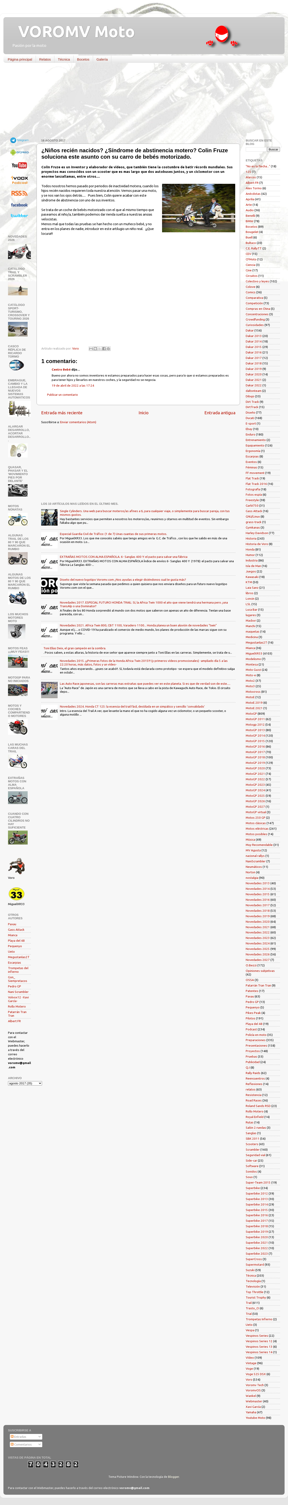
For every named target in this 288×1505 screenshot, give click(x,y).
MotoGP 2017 (255, 752)
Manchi (250, 626)
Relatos (45, 59)
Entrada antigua (219, 412)
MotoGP (251, 713)
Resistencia (253, 1095)
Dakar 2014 (254, 341)
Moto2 (250, 680)
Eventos (251, 462)
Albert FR (14, 1021)
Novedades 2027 (258, 960)
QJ (248, 1067)
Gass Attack (16, 929)
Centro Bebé (61, 369)
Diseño (250, 412)
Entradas (18, 1436)
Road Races (254, 1100)
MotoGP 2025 (255, 795)
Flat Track (252, 478)
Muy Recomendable (259, 845)
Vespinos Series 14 (259, 1352)
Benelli (250, 215)
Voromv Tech (255, 1385)
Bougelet (252, 232)
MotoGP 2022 (255, 779)
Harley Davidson (257, 533)
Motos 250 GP (255, 817)
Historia (251, 538)
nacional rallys (255, 856)
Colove (250, 287)
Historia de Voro (257, 544)
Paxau (12, 924)
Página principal (20, 59)
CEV (248, 254)
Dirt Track (252, 402)
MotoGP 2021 (255, 773)
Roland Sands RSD (258, 1106)
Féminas (251, 467)
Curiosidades (255, 325)
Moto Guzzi (253, 669)
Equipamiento (255, 445)
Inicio (144, 412)
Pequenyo (15, 946)
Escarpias (14, 962)
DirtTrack (252, 407)
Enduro (250, 434)
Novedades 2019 (258, 916)
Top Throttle (254, 1292)
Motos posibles (256, 834)
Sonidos (251, 1171)
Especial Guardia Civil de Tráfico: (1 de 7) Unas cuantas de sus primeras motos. (113, 534)
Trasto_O (252, 1308)
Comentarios (21, 1444)
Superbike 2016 (257, 1215)
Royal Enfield (255, 1117)
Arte (249, 204)
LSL (248, 604)
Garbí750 (252, 505)
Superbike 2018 (257, 1226)
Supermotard (255, 1264)
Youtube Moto (255, 1417)
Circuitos (252, 276)
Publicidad (253, 1062)
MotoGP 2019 (255, 763)
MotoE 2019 (254, 702)
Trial (249, 1313)
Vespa (250, 1330)
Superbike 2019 (257, 1231)
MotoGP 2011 (255, 719)
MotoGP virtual (256, 812)
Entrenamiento (256, 440)
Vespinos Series (257, 1335)
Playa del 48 (16, 940)
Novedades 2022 (258, 932)
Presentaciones (256, 1045)
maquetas (252, 631)
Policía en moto (256, 1035)
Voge (249, 1368)
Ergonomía (253, 451)
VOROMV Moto (72, 31)
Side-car (251, 1160)
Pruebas (251, 1056)
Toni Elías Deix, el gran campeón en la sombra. (74, 648)
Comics (251, 292)
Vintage (251, 1363)
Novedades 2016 (258, 899)
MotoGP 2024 (255, 790)
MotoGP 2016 (255, 746)
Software (252, 1166)
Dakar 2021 (254, 380)
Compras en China (258, 308)
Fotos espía (254, 494)
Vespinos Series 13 (259, 1346)
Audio (250, 210)
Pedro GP (14, 986)
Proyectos (253, 1051)
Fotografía (253, 489)
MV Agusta (253, 850)
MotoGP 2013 (255, 730)
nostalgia (252, 877)
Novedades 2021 (258, 927)
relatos (251, 1089)
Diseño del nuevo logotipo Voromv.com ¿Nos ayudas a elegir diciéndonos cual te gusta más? (123, 579)
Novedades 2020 (258, 921)
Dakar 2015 (254, 347)
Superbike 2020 (257, 1237)
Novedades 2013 (258, 883)
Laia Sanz (252, 587)
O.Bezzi (251, 965)
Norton (250, 872)
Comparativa (254, 297)
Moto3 (250, 686)
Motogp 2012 (255, 724)
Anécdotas (253, 193)
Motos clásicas (256, 823)
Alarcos (251, 177)
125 (248, 172)
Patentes (252, 991)
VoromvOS (253, 1390)
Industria (252, 560)
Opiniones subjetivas (260, 971)
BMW (249, 221)
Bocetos (83, 59)
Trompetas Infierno (259, 1319)
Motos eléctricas (257, 828)
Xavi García (253, 1407)
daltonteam (253, 391)
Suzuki (250, 1270)
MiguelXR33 (254, 653)
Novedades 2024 (258, 943)
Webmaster (254, 1401)
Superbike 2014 (257, 1204)
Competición (254, 303)
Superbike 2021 (257, 1242)
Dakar (250, 330)
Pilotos (250, 1018)
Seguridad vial (255, 1155)
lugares (251, 615)
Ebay (249, 429)
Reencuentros (255, 1078)
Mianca (12, 935)
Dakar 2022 (254, 385)
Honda (250, 549)
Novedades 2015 (258, 894)
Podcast (251, 1029)
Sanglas (251, 1133)
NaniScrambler (256, 861)
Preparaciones (256, 1040)
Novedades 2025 (258, 949)
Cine (249, 270)
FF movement (255, 473)
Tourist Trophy (256, 1297)
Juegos (251, 571)
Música (250, 839)
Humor (250, 555)
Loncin (250, 598)
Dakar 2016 (254, 352)
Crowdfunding (255, 319)
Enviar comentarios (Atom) (78, 422)
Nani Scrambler (18, 992)
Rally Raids (253, 1073)
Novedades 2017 (258, 905)
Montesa (252, 664)
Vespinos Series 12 (259, 1341)
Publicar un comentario (62, 394)
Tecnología (253, 1281)
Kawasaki (252, 577)
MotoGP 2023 (255, 784)
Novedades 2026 (258, 954)
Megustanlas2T (18, 957)
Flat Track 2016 (256, 484)
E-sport (251, 423)
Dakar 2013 (254, 336)
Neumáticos (254, 867)
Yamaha (251, 1412)
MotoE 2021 (254, 708)
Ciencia (250, 265)
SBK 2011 (252, 1138)
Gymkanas (253, 527)
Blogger (173, 1476)
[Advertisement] (140, 102)
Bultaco (251, 243)
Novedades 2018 (258, 910)
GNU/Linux (253, 516)
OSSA (250, 980)
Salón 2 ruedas (256, 1127)
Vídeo (250, 1357)
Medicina (252, 637)
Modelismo (253, 659)
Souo (249, 1177)
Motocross (253, 691)
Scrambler (253, 1149)
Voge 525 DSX (256, 1374)
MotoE (250, 697)
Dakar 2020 (254, 374)
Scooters (252, 1144)
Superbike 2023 (257, 1253)
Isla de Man (253, 566)
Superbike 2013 (257, 1199)
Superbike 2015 (257, 1210)
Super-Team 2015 (258, 1182)
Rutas (249, 1122)
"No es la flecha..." (258, 166)
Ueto (11, 951)
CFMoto (251, 259)
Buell (249, 237)
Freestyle (252, 500)
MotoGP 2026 (255, 801)
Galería (102, 59)
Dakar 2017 (254, 358)
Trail (249, 1303)
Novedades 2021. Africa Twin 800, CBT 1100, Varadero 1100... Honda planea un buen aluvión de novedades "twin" (138, 625)
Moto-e (251, 675)
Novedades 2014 (258, 888)
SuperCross (254, 1259)
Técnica (64, 59)
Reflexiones (254, 1084)
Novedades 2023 (258, 938)
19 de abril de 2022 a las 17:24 (73, 385)
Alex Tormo (254, 188)
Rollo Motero (17, 1006)
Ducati (250, 418)
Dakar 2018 (254, 363)
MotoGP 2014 (255, 735)
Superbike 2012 (257, 1193)
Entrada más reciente (62, 412)
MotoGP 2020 (255, 768)
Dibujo (250, 396)
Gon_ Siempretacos (17, 979)
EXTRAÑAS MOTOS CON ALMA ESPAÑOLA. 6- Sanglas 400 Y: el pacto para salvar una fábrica (123, 557)
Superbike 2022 (257, 1248)
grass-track (253, 522)
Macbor (251, 620)
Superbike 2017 (257, 1220)
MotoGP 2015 (255, 741)
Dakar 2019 (254, 369)
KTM (249, 582)
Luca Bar (251, 609)
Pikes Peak (253, 1013)
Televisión (253, 1286)
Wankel (251, 1396)
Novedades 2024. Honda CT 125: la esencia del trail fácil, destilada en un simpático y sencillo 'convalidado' (132, 706)
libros (249, 593)
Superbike (253, 1188)
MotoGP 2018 (255, 757)
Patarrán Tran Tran (258, 985)
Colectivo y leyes (257, 281)
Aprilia (250, 199)
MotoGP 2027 (255, 806)
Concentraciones (257, 314)
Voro (249, 1379)
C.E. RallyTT (254, 248)
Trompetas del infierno (18, 969)
